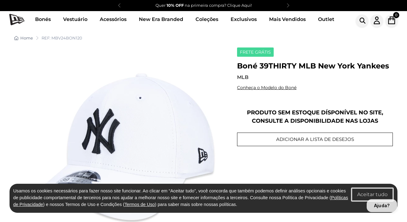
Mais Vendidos (287, 19)
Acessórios (113, 19)
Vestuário (75, 19)
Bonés (43, 19)
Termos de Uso (139, 204)
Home (23, 37)
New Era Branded (161, 19)
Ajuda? (382, 205)
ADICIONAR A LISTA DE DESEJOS (315, 139)
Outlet (326, 19)
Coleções (206, 19)
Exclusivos (244, 19)
